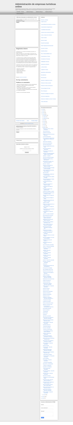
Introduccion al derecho (45, 64)
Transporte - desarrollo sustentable (47, 258)
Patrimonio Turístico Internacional (47, 85)
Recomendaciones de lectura (48, 215)
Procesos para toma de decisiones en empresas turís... (47, 227)
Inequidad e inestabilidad (47, 366)
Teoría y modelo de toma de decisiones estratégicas (48, 225)
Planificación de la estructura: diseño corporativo (48, 220)
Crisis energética (46, 358)
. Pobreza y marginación (47, 365)
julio (44, 119)
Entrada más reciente (20, 120)
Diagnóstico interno (46, 295)
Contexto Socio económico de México (47, 32)
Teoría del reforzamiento (47, 144)
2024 (43, 109)
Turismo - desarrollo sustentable (48, 246)
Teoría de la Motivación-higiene (48, 157)
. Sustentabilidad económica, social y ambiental (48, 331)
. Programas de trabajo (47, 299)
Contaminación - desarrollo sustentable (47, 347)
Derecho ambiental (46, 309)
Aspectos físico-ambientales (48, 291)
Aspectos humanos (46, 288)
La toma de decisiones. (47, 136)
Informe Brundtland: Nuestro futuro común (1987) (48, 385)
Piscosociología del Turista (45, 88)
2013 (43, 396)
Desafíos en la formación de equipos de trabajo (48, 166)
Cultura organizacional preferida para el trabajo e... (48, 171)
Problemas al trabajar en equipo (48, 191)
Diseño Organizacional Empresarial (47, 45)
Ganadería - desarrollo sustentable (47, 256)
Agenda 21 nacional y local (47, 304)
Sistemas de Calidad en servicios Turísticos (48, 98)
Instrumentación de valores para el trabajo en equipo (48, 193)
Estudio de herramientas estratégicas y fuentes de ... (48, 230)
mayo (44, 122)
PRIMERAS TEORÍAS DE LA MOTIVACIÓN (48, 159)
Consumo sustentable (46, 327)
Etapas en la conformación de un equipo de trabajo (48, 204)
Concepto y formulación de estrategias (47, 233)
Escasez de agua (46, 345)
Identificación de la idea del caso (48, 278)
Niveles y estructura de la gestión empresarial (47, 217)
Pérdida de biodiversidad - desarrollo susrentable (47, 350)
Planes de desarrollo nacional (48, 302)
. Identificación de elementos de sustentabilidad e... (48, 266)
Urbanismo (45, 314)
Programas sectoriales (47, 301)
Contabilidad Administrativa (45, 29)
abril (44, 124)
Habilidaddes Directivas (45, 61)
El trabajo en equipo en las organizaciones (47, 189)
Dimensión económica (47, 375)
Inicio (28, 120)
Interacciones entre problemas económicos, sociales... (48, 341)
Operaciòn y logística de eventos (46, 80)
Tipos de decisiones (46, 131)
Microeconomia (43, 77)
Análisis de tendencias (47, 280)
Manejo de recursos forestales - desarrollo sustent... (48, 320)
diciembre (45, 115)
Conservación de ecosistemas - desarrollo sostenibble (48, 318)
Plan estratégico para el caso (48, 269)
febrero (44, 127)
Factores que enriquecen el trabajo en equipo (47, 184)
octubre (44, 116)
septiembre (45, 118)
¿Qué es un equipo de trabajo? (48, 213)
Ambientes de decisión (47, 132)
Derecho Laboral (44, 40)
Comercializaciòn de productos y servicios (48, 24)
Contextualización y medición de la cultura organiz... (48, 175)
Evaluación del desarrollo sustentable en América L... (48, 336)
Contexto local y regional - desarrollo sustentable (47, 284)
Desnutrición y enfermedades (48, 363)
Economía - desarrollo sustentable (47, 262)
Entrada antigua (34, 120)
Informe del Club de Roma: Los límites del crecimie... (48, 387)
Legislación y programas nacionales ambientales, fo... (48, 298)
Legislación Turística (44, 69)
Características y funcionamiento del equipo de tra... (48, 209)
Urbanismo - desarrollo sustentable (47, 248)
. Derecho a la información (47, 329)
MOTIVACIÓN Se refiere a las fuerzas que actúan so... (48, 162)
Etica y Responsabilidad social (46, 53)
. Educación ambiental (47, 326)
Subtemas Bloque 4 (20, 13)
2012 (43, 398)
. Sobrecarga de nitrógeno (47, 354)
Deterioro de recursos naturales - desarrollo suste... (48, 352)
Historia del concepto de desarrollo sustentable (47, 390)
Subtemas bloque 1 (29, 11)
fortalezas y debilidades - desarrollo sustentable (47, 277)
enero (44, 394)
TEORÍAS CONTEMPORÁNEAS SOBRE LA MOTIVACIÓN (48, 154)
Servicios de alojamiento (45, 96)
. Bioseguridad (45, 311)
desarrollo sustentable (23, 77)
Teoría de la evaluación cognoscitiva (47, 149)
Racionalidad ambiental (47, 308)
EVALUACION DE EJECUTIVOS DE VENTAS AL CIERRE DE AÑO (48, 139)
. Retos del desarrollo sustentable (46, 369)
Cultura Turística (44, 37)
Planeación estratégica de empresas (47, 93)
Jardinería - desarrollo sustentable (46, 251)
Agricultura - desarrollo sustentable (47, 253)
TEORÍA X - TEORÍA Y (47, 155)
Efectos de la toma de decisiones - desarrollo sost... (48, 339)
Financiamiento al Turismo (45, 56)
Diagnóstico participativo (47, 294)
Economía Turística (44, 48)
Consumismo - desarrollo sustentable (47, 360)
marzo (44, 125)
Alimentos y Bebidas (44, 19)
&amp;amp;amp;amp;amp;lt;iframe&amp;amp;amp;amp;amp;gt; (28, 25)
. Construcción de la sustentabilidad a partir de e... (48, 306)
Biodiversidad (45, 312)
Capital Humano (44, 21)
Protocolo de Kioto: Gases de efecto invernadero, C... (48, 380)
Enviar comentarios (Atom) (29, 123)
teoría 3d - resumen (46, 163)
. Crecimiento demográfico (47, 362)
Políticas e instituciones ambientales (47, 334)
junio (44, 121)
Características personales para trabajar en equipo (48, 201)
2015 (43, 112)
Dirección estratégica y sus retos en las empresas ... (48, 238)
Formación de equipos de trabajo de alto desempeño (48, 168)
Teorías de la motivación (47, 141)
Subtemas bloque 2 (39, 11)
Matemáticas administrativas (46, 72)
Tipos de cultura (45, 172)
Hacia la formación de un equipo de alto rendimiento (48, 179)
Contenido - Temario (20, 11)
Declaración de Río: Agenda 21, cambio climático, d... (48, 382)
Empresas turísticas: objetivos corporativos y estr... (48, 222)
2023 (43, 110)
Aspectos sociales (46, 289)
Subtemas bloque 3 (48, 11)
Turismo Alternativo (44, 101)
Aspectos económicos (46, 292)
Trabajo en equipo (46, 202)
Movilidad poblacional (46, 324)
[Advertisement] (3, 399)
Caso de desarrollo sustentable (48, 244)
